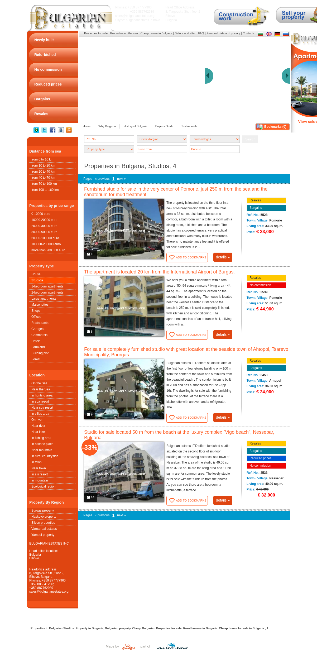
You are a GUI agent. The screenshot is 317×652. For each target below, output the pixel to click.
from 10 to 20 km (43, 165)
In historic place (42, 444)
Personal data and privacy (223, 33)
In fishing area (41, 438)
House (36, 274)
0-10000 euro (40, 214)
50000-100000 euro (45, 238)
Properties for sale (96, 33)
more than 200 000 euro (48, 250)
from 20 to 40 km (43, 171)
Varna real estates (44, 529)
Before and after (185, 33)
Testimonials (189, 126)
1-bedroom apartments (47, 286)
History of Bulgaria (135, 126)
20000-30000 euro (44, 226)
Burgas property (42, 510)
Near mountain (41, 450)
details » (223, 257)
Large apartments (43, 298)
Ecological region (43, 486)
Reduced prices (260, 458)
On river (37, 420)
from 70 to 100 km (44, 184)
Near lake (38, 432)
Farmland (38, 347)
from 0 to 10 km (42, 159)
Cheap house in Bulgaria (156, 33)
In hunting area (41, 395)
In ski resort (39, 474)
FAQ (201, 33)
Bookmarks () (275, 127)
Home (86, 126)
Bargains (255, 208)
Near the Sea (40, 389)
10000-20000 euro (44, 220)
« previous (102, 179)
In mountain (39, 480)
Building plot (40, 353)
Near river (38, 426)
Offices (36, 317)
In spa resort (40, 401)
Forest (35, 359)
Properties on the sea (124, 33)
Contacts (248, 33)
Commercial (39, 335)
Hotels (35, 341)
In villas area (40, 413)
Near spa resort (42, 407)
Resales (255, 200)
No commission (260, 285)
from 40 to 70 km (43, 177)
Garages (37, 329)
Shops (35, 311)
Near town (38, 468)
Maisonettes (40, 304)
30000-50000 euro (44, 232)
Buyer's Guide (164, 126)
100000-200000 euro (46, 244)
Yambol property (42, 535)
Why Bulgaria (107, 126)
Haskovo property (43, 516)
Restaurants (40, 323)
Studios (37, 280)
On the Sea (39, 383)
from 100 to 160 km (45, 190)
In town (36, 462)
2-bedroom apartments (47, 292)
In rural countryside (44, 456)
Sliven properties (43, 523)
